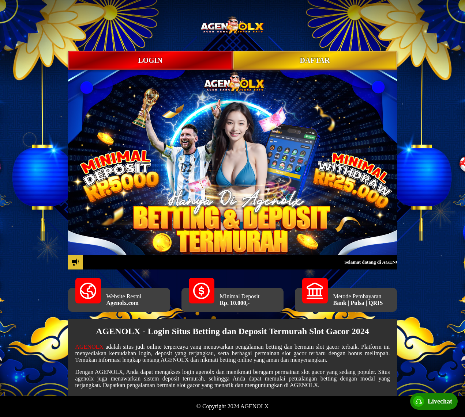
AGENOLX (89, 347)
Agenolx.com (122, 303)
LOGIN (150, 60)
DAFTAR (315, 60)
